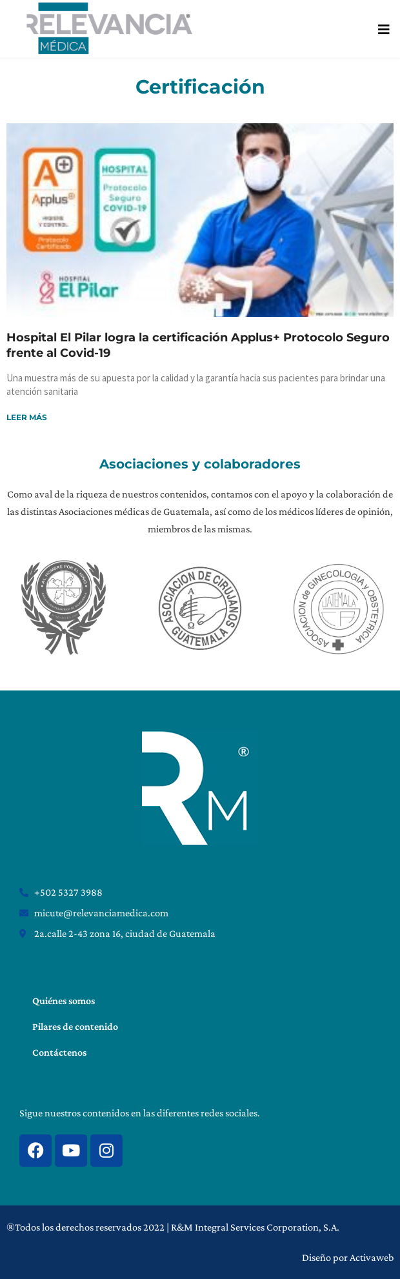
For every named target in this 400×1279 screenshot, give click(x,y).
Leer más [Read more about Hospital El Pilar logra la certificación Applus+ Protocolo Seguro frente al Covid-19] (26, 417)
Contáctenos (59, 1052)
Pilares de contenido (75, 1026)
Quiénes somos (63, 1000)
